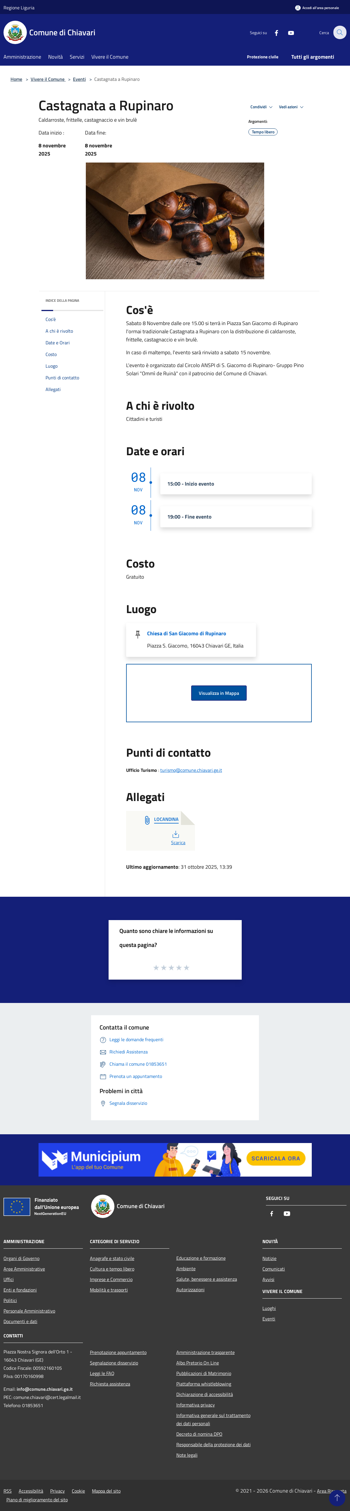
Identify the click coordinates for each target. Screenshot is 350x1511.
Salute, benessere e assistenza (206, 1279)
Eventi (79, 79)
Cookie (78, 1490)
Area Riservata (331, 1490)
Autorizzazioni (190, 1289)
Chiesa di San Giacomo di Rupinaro (186, 633)
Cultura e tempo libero (112, 1268)
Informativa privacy (195, 1404)
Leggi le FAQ (102, 1373)
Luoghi (269, 1308)
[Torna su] (337, 1498)
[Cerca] (339, 32)
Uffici (9, 1279)
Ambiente (186, 1268)
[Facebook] (273, 32)
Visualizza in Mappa (219, 693)
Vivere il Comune (48, 79)
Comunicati (273, 1268)
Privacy (57, 1490)
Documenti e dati (20, 1321)
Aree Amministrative (24, 1268)
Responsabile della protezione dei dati (213, 1444)
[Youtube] (287, 32)
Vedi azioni (292, 107)
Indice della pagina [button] (62, 300)
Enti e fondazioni (20, 1289)
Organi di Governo (21, 1258)
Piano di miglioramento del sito (37, 1499)
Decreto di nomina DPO (199, 1433)
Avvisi (268, 1279)
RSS (8, 1490)
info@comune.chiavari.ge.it (45, 1389)
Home (16, 79)
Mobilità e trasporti (109, 1289)
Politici (10, 1300)
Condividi (262, 107)
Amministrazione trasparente (205, 1352)
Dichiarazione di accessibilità (204, 1394)
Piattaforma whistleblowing (203, 1383)
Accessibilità (31, 1490)
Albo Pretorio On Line (197, 1362)
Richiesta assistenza (110, 1383)
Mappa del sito (106, 1490)
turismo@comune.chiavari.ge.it (191, 770)
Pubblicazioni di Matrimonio (203, 1373)
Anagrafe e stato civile (112, 1258)
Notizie (269, 1258)
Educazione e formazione (201, 1258)
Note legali (187, 1454)
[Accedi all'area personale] (317, 8)
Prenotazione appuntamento (118, 1352)
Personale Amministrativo (29, 1310)
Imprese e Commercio (111, 1279)
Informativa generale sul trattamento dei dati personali (213, 1419)
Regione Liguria (19, 7)
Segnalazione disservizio (114, 1362)
